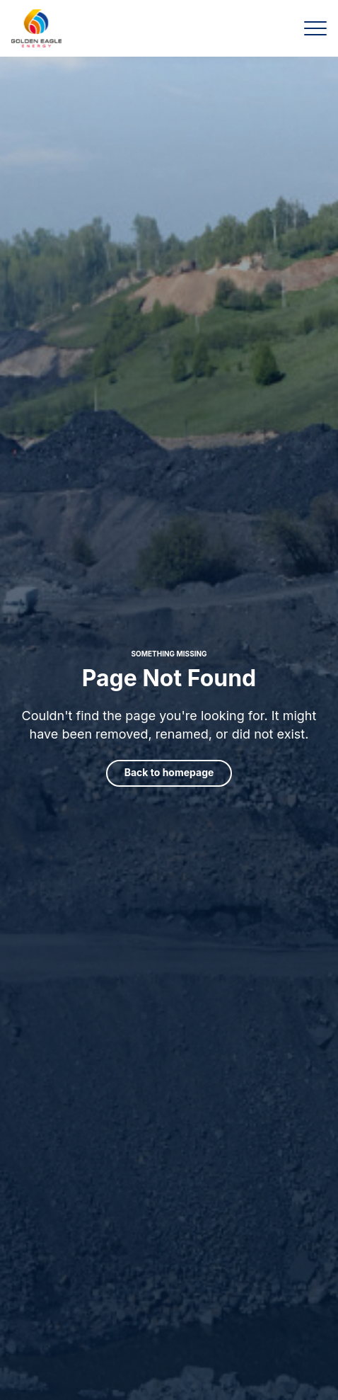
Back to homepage (169, 772)
